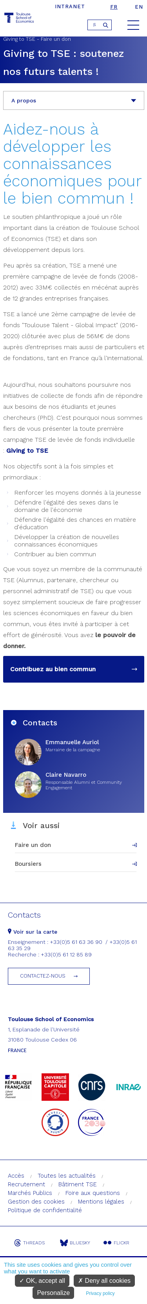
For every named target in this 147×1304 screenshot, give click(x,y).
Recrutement (26, 1184)
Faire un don (33, 845)
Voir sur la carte (32, 932)
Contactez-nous (42, 976)
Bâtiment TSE (77, 1184)
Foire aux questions (92, 1193)
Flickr (116, 1243)
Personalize (53, 1292)
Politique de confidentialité (45, 1210)
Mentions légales (101, 1201)
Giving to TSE (27, 450)
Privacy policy (100, 1293)
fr (114, 7)
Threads (29, 1242)
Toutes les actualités (67, 1175)
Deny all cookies (104, 1280)
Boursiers (28, 863)
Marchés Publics (30, 1193)
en (139, 7)
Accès (16, 1175)
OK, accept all (42, 1280)
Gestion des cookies (36, 1201)
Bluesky (75, 1242)
